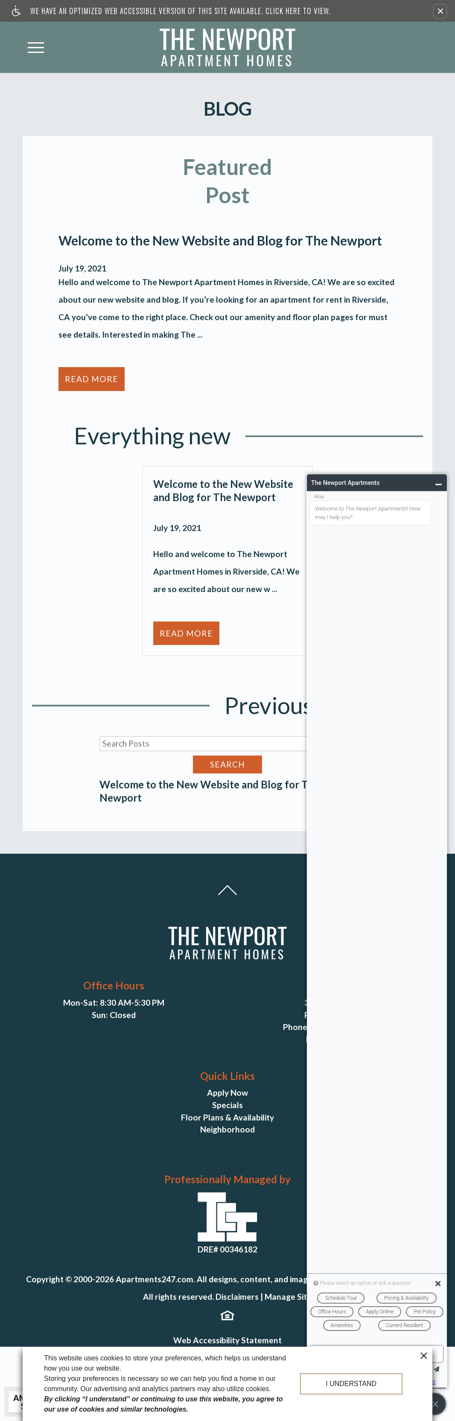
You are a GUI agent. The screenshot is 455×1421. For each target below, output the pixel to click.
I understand (351, 1383)
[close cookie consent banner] (423, 1355)
